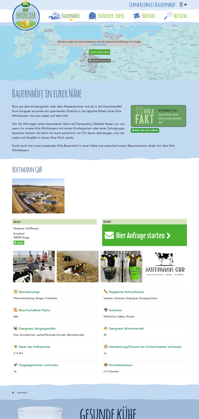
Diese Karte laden (99, 52)
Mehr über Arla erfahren (146, 130)
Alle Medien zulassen (99, 60)
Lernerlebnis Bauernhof (152, 4)
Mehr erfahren (99, 44)
